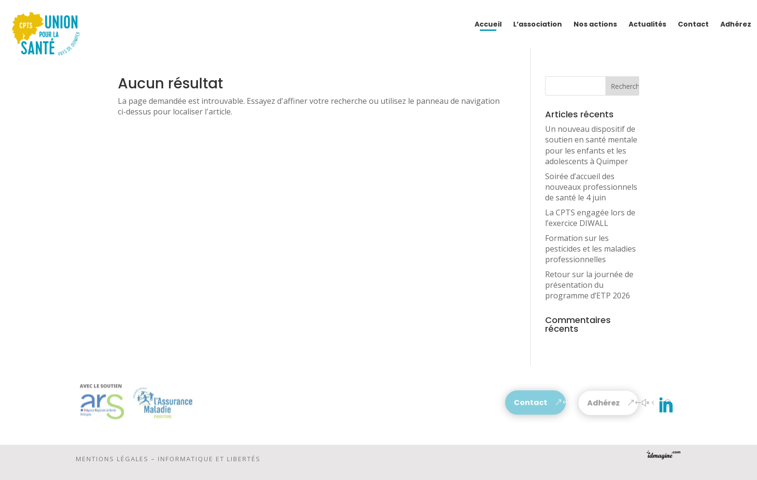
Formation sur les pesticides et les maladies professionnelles (590, 249)
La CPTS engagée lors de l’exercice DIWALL (590, 217)
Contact (531, 402)
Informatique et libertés (209, 461)
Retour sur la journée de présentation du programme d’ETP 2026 (589, 285)
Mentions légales (112, 461)
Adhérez (603, 403)
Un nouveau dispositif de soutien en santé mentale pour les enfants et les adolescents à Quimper (591, 145)
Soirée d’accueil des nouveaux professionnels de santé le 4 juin (591, 187)
